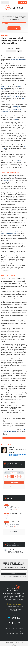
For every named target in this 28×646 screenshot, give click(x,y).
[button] (3, 2)
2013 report (18, 232)
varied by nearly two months (18, 59)
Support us (18, 11)
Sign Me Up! (14, 574)
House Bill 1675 (17, 161)
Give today (14, 28)
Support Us (23, 2)
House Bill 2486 (16, 106)
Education (4, 35)
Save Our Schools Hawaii (12, 96)
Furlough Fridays (5, 86)
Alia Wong (11, 48)
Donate (14, 438)
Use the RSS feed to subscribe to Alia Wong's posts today (17, 455)
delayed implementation (7, 224)
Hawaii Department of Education (9, 233)
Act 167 (16, 119)
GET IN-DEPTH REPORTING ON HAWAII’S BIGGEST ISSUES (14, 564)
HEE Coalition (6, 180)
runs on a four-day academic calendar (10, 253)
